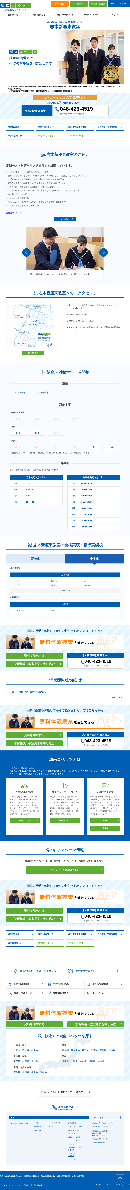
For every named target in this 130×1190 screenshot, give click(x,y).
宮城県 (25, 1049)
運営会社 (29, 1184)
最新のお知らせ (39, 15)
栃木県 (112, 1049)
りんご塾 (71, 1143)
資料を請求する (34, 654)
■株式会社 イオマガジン (100, 1130)
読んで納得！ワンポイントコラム (34, 970)
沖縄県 (43, 1071)
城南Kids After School (100, 1141)
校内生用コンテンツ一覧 (119, 3)
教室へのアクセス (45, 126)
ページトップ (120, 1181)
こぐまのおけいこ (74, 1158)
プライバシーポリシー (7, 1184)
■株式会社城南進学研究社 (20, 1122)
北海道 (16, 1049)
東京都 (65, 1049)
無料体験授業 (59, 4)
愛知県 (34, 1060)
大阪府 (74, 1060)
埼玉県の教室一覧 (48, 1175)
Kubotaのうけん (73, 1129)
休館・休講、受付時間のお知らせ (32, 691)
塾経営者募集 (38, 1184)
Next (103, 251)
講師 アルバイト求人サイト (64, 1091)
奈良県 (101, 1060)
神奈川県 (75, 1049)
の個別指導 (19, 983)
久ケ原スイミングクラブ (101, 1125)
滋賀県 (92, 1060)
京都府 (83, 1060)
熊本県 (34, 1071)
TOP (1, 1175)
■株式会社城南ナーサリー (100, 1132)
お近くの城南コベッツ (65, 15)
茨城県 (103, 1049)
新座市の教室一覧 (63, 1175)
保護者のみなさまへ (59, 992)
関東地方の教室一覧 (31, 1175)
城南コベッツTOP (91, 15)
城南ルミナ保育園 (74, 1136)
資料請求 (79, 4)
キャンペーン (117, 15)
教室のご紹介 (14, 126)
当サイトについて (49, 1184)
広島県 (16, 1071)
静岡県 (25, 1060)
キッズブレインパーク (75, 1125)
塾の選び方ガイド (81, 970)
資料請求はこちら (13, 213)
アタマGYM (72, 1133)
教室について (13, 15)
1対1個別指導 (19, 392)
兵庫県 (65, 1060)
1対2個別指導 (42, 392)
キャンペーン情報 (75, 135)
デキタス (51, 1125)
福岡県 (25, 1071)
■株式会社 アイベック (99, 1134)
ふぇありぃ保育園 (74, 1140)
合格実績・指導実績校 (107, 126)
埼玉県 (85, 1049)
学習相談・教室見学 (98, 4)
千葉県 (94, 1049)
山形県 (34, 1049)
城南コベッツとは (45, 135)
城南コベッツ (38, 1129)
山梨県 (16, 1060)
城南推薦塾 (37, 1125)
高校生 (105, 827)
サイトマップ (20, 1184)
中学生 (105, 820)
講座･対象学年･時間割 (77, 126)
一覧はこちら (117, 697)
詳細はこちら (24, 820)
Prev (26, 251)
